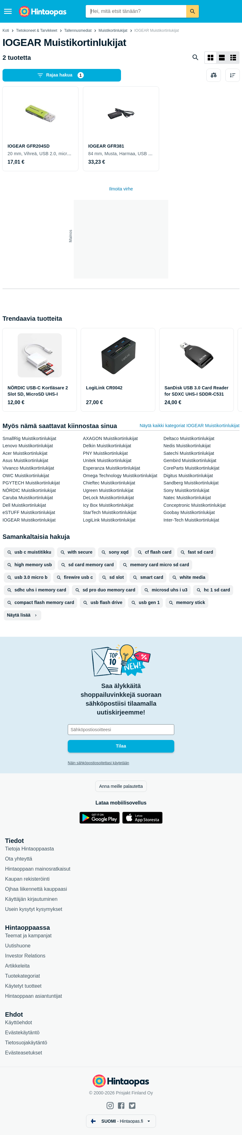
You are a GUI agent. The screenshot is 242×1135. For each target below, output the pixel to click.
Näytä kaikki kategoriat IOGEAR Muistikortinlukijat (189, 425)
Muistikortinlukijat (113, 30)
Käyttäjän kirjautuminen (31, 899)
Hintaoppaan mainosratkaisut (37, 869)
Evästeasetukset (23, 1052)
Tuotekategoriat (22, 976)
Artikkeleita (17, 965)
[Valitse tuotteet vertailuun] (214, 75)
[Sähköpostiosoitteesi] (121, 729)
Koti (6, 30)
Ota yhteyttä (18, 858)
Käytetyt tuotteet (23, 986)
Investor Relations (25, 955)
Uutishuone (18, 945)
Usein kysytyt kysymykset (33, 909)
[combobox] (136, 11)
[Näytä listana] (222, 57)
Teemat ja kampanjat (28, 935)
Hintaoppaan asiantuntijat (33, 996)
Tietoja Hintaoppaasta (29, 848)
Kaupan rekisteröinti (27, 879)
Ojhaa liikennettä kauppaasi (36, 889)
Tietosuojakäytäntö (26, 1042)
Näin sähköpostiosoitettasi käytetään (98, 763)
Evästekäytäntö (22, 1032)
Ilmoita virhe (121, 188)
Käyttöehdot (18, 1022)
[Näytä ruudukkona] (210, 57)
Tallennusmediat (78, 30)
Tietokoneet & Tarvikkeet (36, 30)
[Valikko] (8, 11)
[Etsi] (192, 11)
